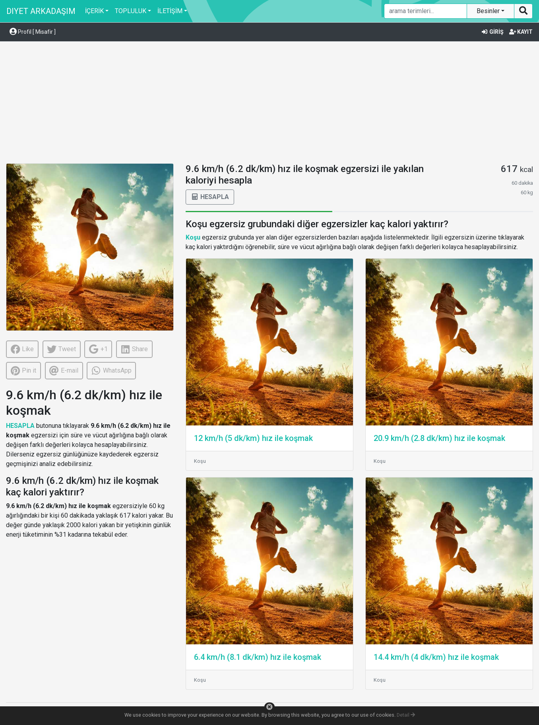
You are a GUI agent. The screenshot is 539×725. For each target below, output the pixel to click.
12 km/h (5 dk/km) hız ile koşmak (253, 438)
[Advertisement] (269, 103)
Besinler (489, 11)
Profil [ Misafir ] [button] (33, 32)
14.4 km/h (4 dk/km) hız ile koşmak (436, 657)
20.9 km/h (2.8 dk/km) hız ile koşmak (439, 438)
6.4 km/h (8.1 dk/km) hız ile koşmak (257, 657)
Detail (406, 715)
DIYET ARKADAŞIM (41, 11)
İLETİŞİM (169, 11)
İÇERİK (94, 11)
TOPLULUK (130, 11)
